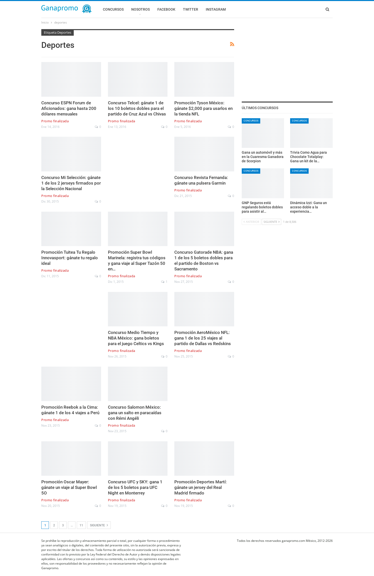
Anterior (251, 222)
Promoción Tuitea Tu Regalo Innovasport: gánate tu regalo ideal (69, 258)
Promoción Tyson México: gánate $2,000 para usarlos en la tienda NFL (203, 108)
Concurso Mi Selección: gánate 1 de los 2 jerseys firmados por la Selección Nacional (71, 183)
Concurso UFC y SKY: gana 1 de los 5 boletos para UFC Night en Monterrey (135, 487)
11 (81, 525)
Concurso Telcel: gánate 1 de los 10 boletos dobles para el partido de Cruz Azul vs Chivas (137, 108)
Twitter (190, 9)
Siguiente (99, 525)
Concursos (113, 9)
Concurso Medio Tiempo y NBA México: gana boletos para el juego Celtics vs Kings (136, 338)
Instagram (216, 9)
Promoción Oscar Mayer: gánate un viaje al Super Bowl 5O (69, 487)
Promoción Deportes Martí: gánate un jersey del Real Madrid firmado (200, 487)
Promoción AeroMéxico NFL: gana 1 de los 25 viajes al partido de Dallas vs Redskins (202, 338)
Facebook (166, 9)
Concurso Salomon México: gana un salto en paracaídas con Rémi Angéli (134, 413)
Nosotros (140, 9)
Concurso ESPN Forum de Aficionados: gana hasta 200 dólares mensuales (68, 108)
